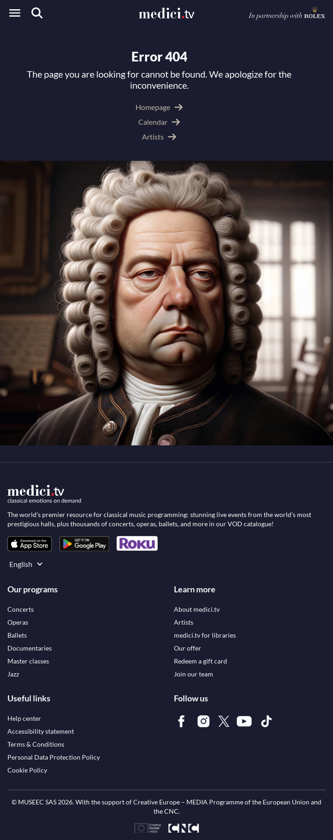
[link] (29, 543)
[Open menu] (14, 13)
